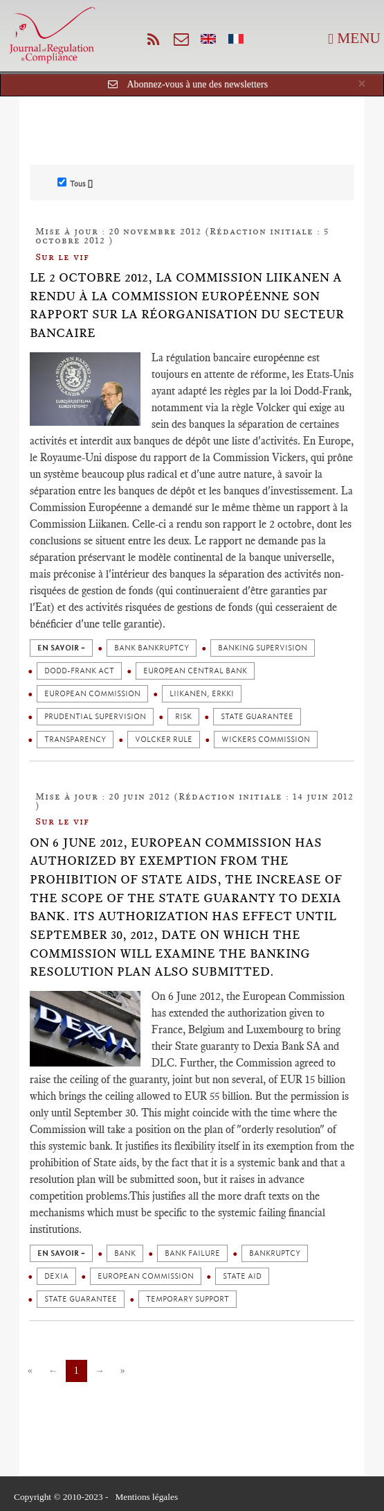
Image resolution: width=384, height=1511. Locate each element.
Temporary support (187, 1299)
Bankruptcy (274, 1253)
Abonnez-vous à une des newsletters (197, 84)
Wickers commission (265, 739)
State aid (242, 1276)
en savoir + (61, 648)
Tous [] (75, 183)
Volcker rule (163, 739)
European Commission (92, 693)
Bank (125, 1253)
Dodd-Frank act (79, 670)
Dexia (56, 1276)
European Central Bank (195, 670)
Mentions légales (146, 1497)
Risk (183, 716)
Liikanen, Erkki (202, 693)
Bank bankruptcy (151, 648)
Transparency (75, 739)
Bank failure (192, 1253)
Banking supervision (262, 648)
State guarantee (257, 716)
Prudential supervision (95, 716)
